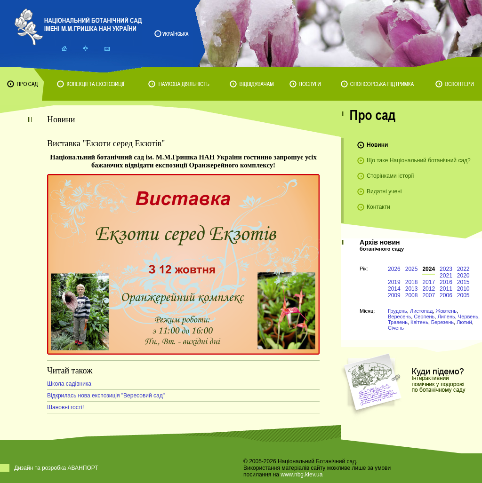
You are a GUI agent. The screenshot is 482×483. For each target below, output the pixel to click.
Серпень (424, 316)
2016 (446, 282)
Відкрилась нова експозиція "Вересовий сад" (106, 395)
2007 (428, 295)
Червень (468, 316)
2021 (446, 275)
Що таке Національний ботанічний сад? (419, 160)
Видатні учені (384, 191)
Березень (442, 322)
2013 (411, 288)
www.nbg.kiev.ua (301, 474)
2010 (463, 288)
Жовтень (446, 311)
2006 (446, 295)
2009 (394, 295)
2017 (428, 282)
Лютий (464, 322)
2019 (394, 282)
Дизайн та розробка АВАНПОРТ (56, 468)
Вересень (399, 316)
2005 (463, 295)
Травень (398, 322)
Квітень (419, 322)
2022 (463, 269)
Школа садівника (69, 383)
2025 (411, 269)
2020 (463, 275)
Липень (446, 316)
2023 (446, 269)
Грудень (397, 311)
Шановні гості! (65, 407)
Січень (396, 328)
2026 (394, 269)
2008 (411, 295)
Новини (377, 145)
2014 (394, 288)
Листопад (421, 311)
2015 (463, 282)
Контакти (378, 207)
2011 (446, 288)
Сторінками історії (390, 176)
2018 (411, 282)
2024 (428, 269)
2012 (428, 288)
